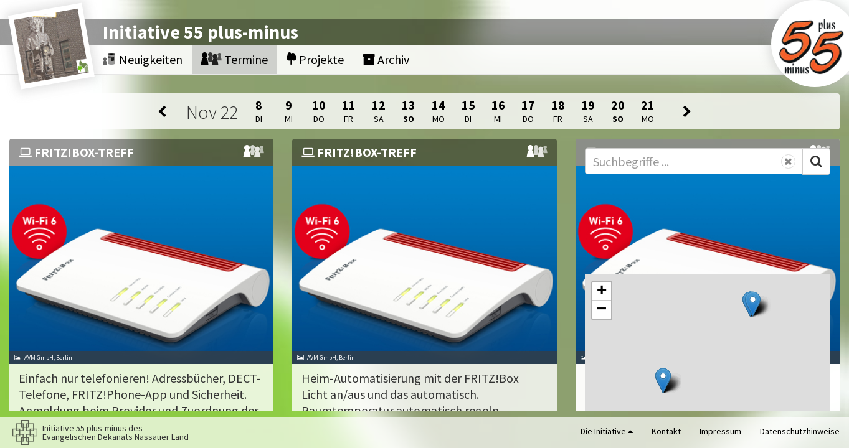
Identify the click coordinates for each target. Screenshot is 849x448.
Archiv (386, 59)
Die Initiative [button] (607, 431)
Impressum (720, 431)
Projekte (315, 59)
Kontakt (666, 431)
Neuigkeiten (143, 59)
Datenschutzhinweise (800, 431)
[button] (753, 304)
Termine (234, 59)
